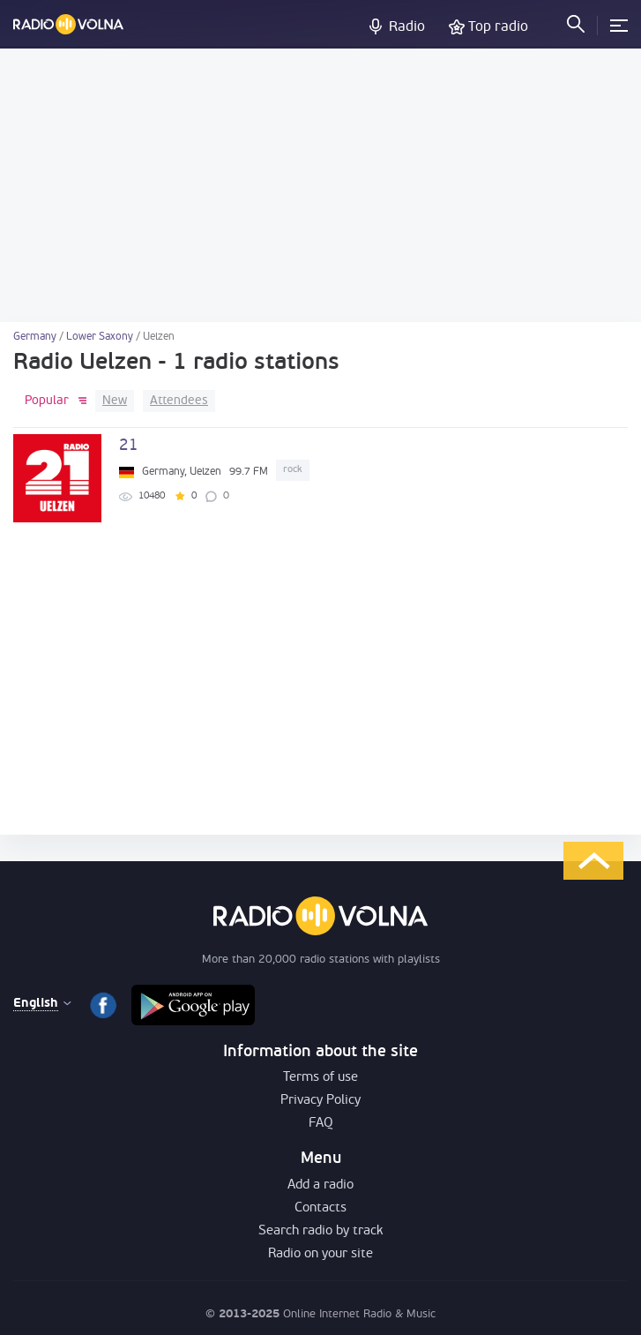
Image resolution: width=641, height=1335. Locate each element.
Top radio (498, 27)
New (114, 401)
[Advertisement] (320, 185)
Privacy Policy (320, 1100)
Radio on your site (320, 1254)
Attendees (179, 401)
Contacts (320, 1208)
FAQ (321, 1123)
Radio (407, 27)
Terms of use (320, 1077)
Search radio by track (320, 1231)
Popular (47, 401)
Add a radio (320, 1185)
